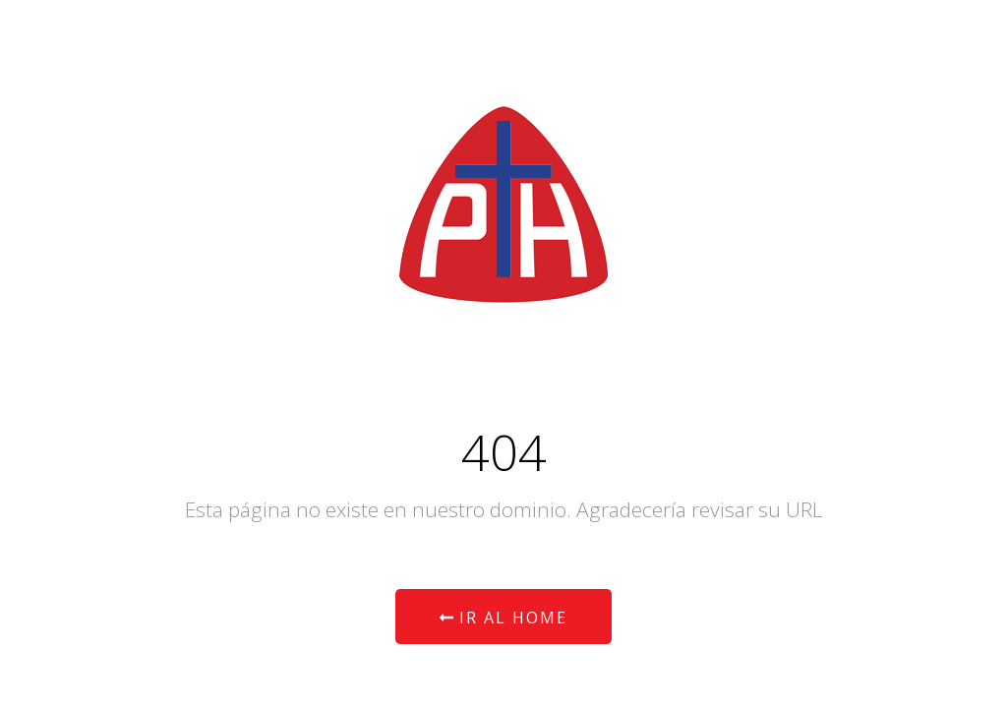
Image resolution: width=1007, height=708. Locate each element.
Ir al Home (503, 617)
